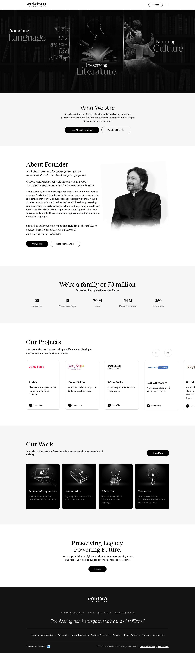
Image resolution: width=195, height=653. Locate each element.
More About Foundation (82, 129)
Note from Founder (66, 243)
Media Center (131, 635)
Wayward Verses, (88, 226)
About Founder (79, 635)
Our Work (62, 635)
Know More (37, 243)
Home (33, 635)
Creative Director (99, 635)
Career (145, 635)
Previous (156, 353)
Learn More (36, 405)
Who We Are (47, 635)
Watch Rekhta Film (116, 129)
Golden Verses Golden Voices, (41, 230)
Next (168, 353)
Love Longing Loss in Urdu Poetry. (43, 234)
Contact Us (159, 635)
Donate (155, 4)
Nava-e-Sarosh (65, 230)
